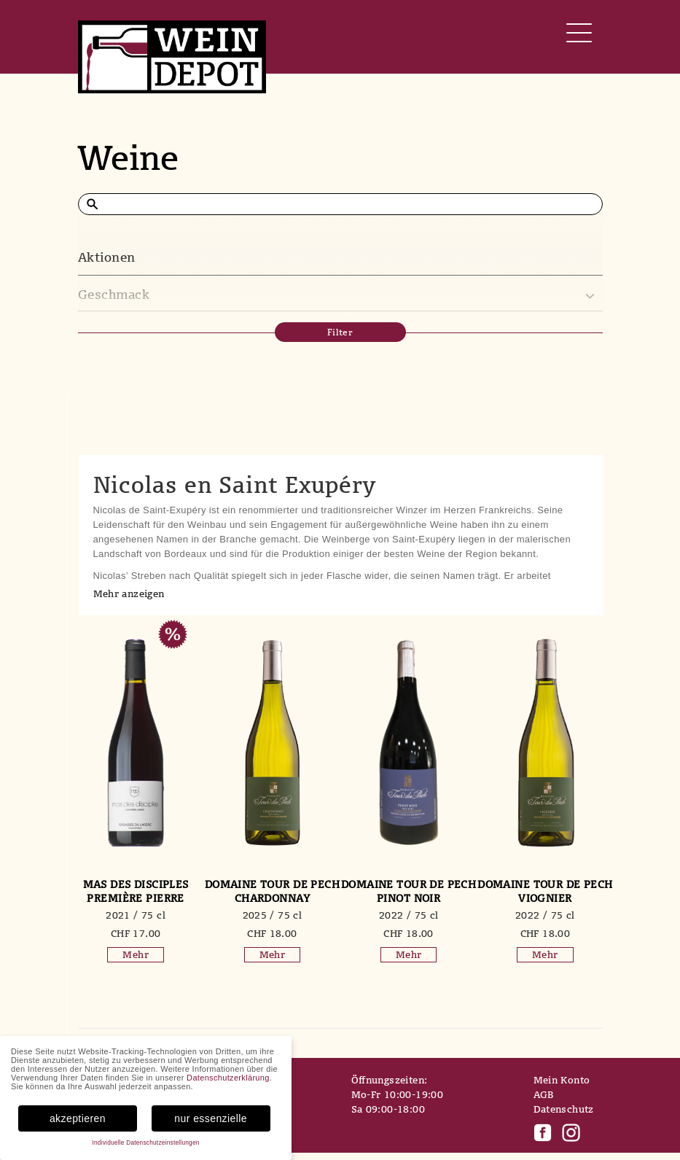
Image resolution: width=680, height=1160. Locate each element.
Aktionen (107, 257)
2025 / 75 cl (272, 915)
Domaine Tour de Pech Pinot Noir (408, 891)
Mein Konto (562, 1080)
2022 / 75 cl (409, 915)
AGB (544, 1094)
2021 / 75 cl (135, 915)
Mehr (135, 954)
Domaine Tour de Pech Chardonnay (272, 891)
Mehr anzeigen (129, 593)
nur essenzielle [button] (210, 1118)
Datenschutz (564, 1109)
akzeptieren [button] (78, 1118)
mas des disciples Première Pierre (136, 891)
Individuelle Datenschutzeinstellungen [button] (145, 1143)
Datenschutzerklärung (228, 1077)
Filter (340, 332)
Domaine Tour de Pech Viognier (544, 891)
